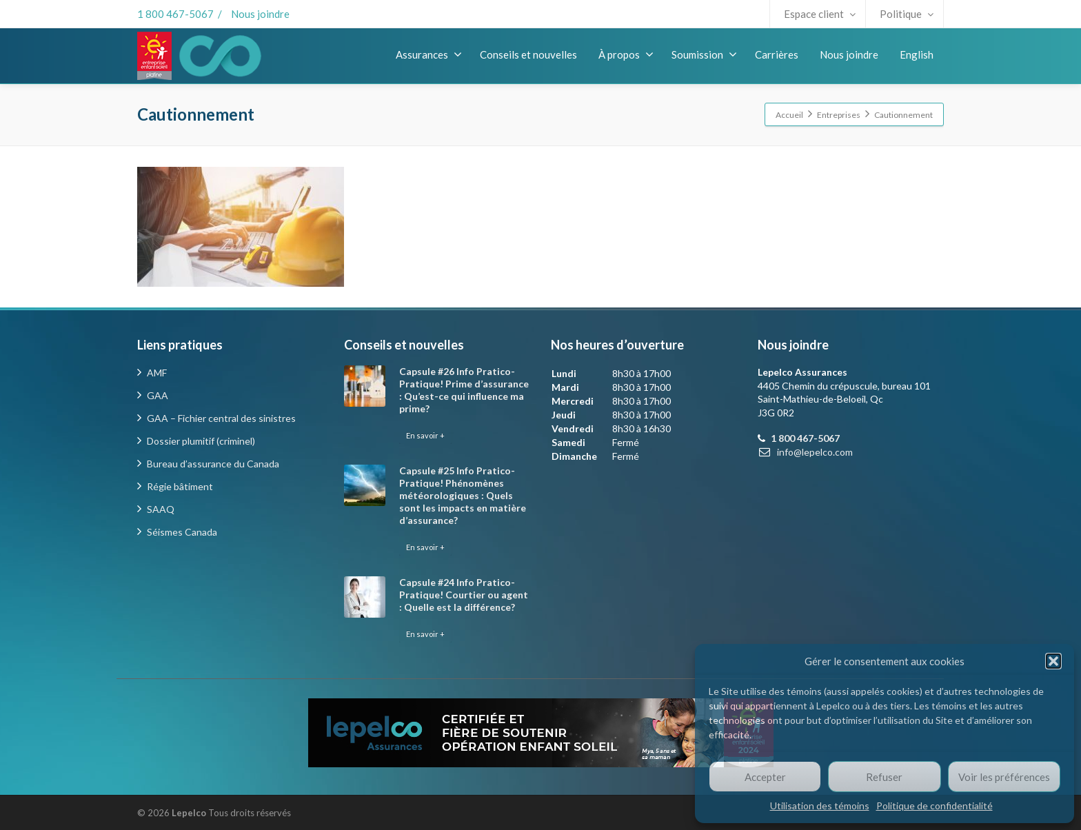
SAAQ (160, 509)
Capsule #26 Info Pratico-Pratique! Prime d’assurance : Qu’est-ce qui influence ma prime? (464, 389)
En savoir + (425, 435)
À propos (626, 54)
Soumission (704, 54)
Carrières (776, 54)
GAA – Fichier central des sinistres (221, 418)
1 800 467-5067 (175, 14)
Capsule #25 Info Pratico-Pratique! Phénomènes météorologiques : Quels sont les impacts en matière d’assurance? (462, 495)
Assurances (429, 54)
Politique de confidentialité (934, 805)
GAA (157, 395)
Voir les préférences (1004, 777)
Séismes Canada (182, 532)
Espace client (820, 14)
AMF (157, 372)
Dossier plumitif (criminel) (201, 441)
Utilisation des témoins (819, 805)
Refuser (884, 777)
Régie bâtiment (180, 486)
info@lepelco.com (815, 452)
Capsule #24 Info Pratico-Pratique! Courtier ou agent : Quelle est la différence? (463, 594)
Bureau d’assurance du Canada (213, 463)
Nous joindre (260, 14)
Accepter (765, 777)
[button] (1053, 661)
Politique (906, 14)
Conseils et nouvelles (528, 54)
